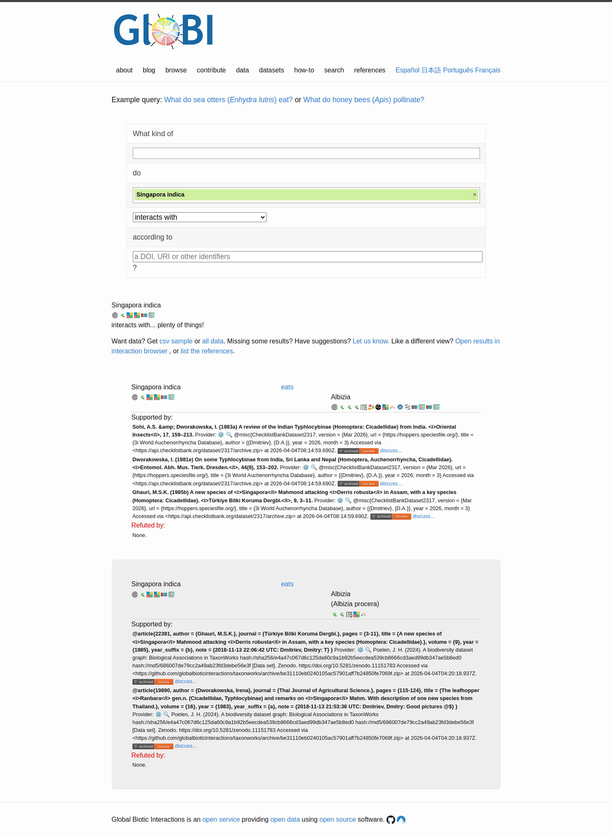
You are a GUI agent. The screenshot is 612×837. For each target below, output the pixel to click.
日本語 (431, 70)
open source (337, 819)
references (370, 70)
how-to (304, 70)
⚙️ (221, 435)
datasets (271, 70)
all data (213, 341)
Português (458, 70)
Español (408, 70)
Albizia (340, 397)
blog (149, 70)
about (124, 70)
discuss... (391, 450)
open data (285, 819)
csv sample (175, 341)
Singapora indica (136, 305)
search (334, 70)
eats (287, 387)
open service (221, 819)
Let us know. (371, 341)
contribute (211, 70)
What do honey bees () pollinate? (363, 100)
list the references (207, 351)
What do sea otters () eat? (228, 100)
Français (487, 70)
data (242, 70)
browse (176, 70)
